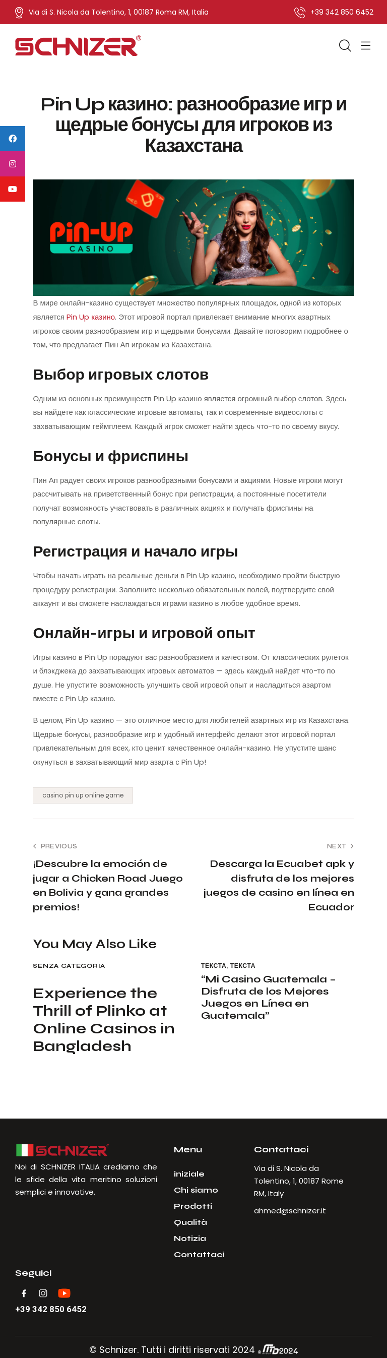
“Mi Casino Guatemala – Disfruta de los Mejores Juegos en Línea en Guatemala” (268, 997)
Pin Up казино (91, 317)
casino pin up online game (82, 795)
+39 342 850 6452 (51, 1309)
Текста (213, 965)
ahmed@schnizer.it (290, 1210)
